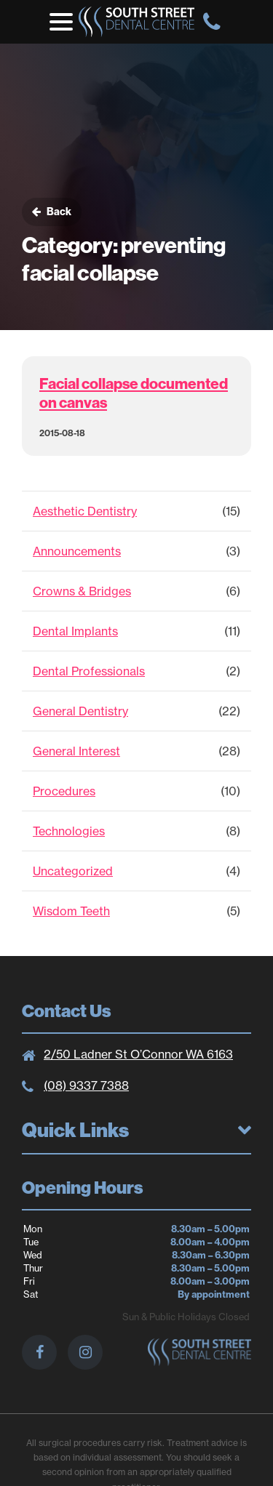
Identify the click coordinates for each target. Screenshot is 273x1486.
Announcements (77, 551)
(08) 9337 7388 (86, 1085)
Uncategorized (73, 871)
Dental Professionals (89, 671)
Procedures (64, 791)
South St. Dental (136, 22)
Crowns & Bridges (82, 591)
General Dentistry (80, 711)
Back (51, 211)
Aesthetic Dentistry (85, 511)
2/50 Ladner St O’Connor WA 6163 (138, 1054)
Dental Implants (75, 631)
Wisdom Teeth (71, 911)
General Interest (76, 751)
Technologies (69, 831)
